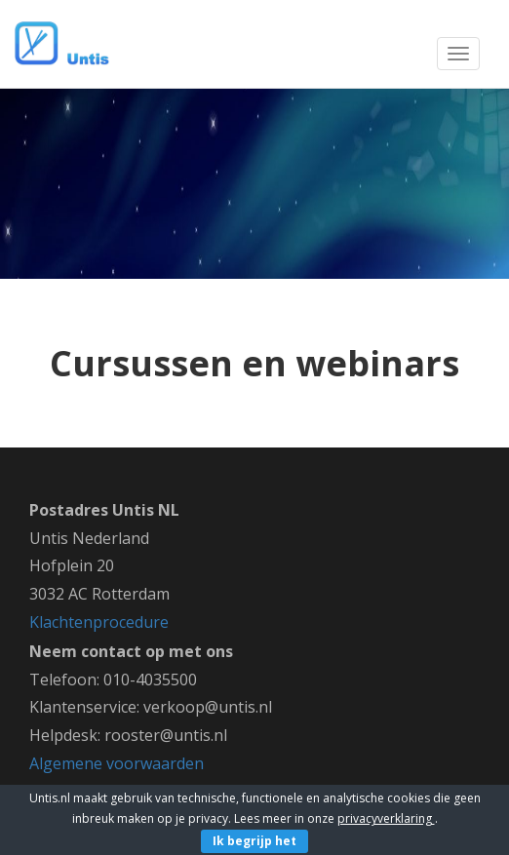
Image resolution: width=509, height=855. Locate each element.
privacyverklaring (386, 818)
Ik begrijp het (254, 841)
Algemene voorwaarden (116, 763)
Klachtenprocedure (99, 622)
